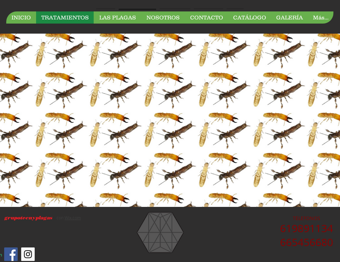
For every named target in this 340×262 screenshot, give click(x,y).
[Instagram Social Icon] (28, 254)
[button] (117, 17)
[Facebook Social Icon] (11, 254)
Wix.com (73, 217)
